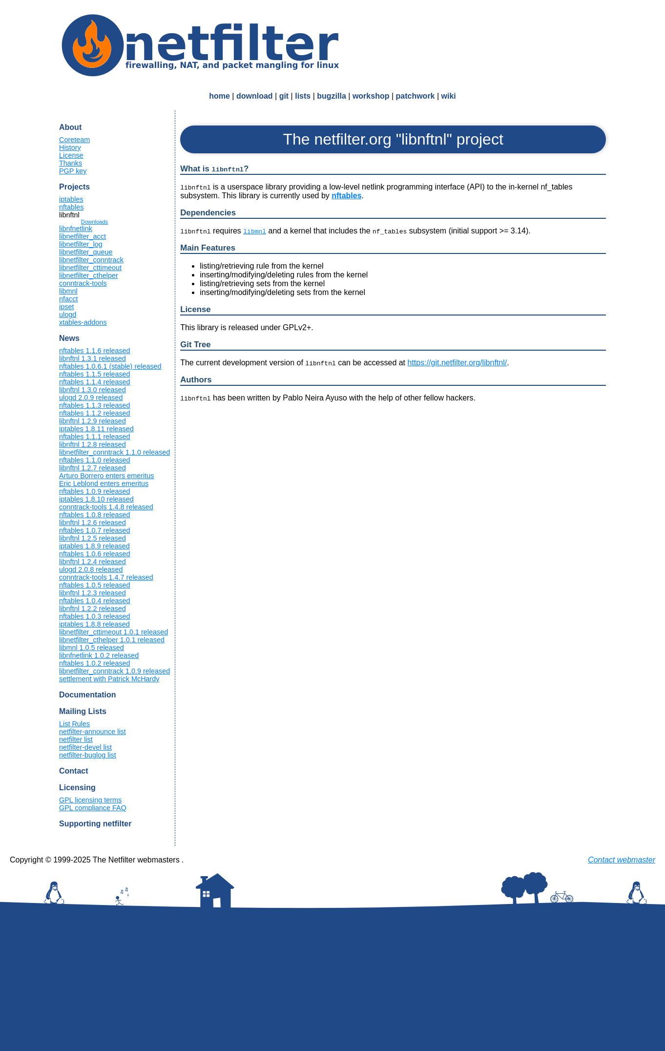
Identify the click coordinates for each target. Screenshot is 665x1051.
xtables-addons (83, 322)
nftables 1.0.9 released (94, 491)
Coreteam (74, 140)
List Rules (74, 724)
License (71, 155)
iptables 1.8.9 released (94, 546)
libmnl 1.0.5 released (91, 648)
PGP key (73, 171)
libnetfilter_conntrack (91, 260)
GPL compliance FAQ (92, 808)
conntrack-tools (83, 283)
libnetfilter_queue (86, 252)
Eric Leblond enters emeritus (103, 483)
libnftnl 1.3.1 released (92, 358)
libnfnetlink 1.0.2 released (99, 655)
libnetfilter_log (81, 244)
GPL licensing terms (90, 800)
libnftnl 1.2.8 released (92, 444)
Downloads (94, 222)
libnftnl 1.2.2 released (92, 608)
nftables (71, 207)
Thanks (70, 163)
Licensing (77, 787)
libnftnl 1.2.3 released (92, 593)
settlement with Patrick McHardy (109, 679)
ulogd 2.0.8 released (91, 569)
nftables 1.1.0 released (94, 460)
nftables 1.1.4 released (94, 382)
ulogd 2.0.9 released (91, 397)
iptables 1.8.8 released (94, 624)
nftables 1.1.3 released (94, 405)
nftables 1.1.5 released (94, 374)
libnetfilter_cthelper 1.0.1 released (112, 640)
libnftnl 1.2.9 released (92, 421)
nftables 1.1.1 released (94, 437)
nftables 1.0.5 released (94, 585)
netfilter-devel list (85, 747)
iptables (71, 199)
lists (303, 96)
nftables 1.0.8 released (94, 515)
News (69, 338)
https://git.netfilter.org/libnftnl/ (457, 362)
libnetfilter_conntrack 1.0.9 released (114, 671)
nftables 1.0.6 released (94, 554)
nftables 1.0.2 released (94, 663)
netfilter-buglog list (87, 755)
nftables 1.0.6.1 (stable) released (110, 366)
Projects (74, 187)
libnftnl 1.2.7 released (92, 468)
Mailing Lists (82, 711)
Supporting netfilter (95, 824)
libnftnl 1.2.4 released (92, 562)
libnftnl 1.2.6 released (92, 522)
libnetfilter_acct (82, 236)
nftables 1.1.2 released (94, 413)
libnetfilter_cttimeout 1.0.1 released (113, 632)
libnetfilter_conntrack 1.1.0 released (114, 452)
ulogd (67, 314)
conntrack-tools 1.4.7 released (106, 577)
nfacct (68, 299)
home (219, 96)
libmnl (68, 291)
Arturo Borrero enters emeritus (106, 476)
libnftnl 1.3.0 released (92, 390)
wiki (448, 96)
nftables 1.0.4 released (94, 601)
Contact (73, 771)
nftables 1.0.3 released (94, 616)
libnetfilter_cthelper (88, 275)
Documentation (87, 695)
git (284, 96)
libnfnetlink (75, 228)
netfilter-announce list (92, 732)
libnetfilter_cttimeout (90, 268)
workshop (371, 96)
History (70, 147)
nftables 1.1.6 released (94, 351)
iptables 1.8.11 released (96, 429)
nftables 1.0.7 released (94, 530)
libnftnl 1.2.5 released (92, 538)
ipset (66, 307)
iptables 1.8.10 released (96, 499)
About (70, 127)
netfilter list (76, 739)
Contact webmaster (621, 860)
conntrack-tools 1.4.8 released (106, 507)
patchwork (415, 96)
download (254, 96)
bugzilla (331, 96)
